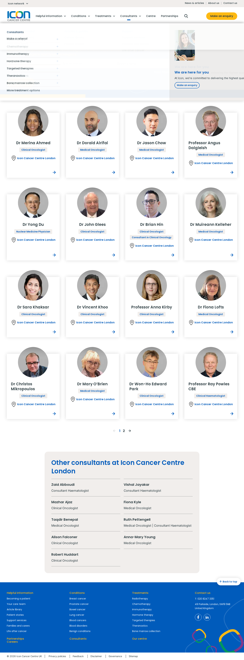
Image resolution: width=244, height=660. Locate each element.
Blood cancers (77, 620)
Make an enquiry (221, 16)
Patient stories (15, 615)
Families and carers (18, 625)
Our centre (139, 639)
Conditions (77, 593)
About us (213, 3)
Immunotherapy (142, 609)
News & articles (194, 3)
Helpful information (20, 593)
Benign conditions (79, 631)
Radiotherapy (140, 598)
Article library (14, 609)
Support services (16, 620)
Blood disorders (78, 625)
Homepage (18, 16)
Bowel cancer (77, 609)
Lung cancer (76, 615)
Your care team (16, 604)
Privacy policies (57, 656)
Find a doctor (20, 82)
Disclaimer (96, 656)
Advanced (16, 72)
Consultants (78, 639)
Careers (12, 642)
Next (129, 430)
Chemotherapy (141, 604)
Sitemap (133, 656)
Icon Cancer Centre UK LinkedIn (207, 617)
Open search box (186, 16)
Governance (115, 656)
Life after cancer (17, 631)
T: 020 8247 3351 (204, 598)
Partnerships (15, 639)
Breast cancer (77, 598)
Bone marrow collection (146, 631)
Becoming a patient (18, 598)
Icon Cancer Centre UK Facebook (198, 617)
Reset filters (161, 72)
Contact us (230, 3)
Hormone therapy (142, 615)
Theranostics (140, 625)
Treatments (140, 593)
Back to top (228, 582)
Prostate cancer (79, 604)
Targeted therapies (143, 620)
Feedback (78, 656)
